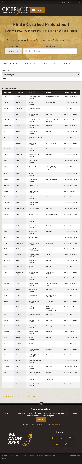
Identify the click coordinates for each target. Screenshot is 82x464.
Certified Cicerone (33, 64)
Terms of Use (23, 455)
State (4, 78)
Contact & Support (75, 455)
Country (5, 70)
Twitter (61, 438)
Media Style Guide (50, 455)
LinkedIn (57, 444)
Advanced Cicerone (53, 64)
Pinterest (66, 444)
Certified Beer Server (13, 64)
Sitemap (4, 458)
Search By (13, 46)
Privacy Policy (56, 424)
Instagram (70, 438)
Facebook (52, 438)
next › (34, 396)
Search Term (50, 46)
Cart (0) (77, 2)
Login (68, 2)
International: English (8, 2)
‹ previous (6, 396)
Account (62, 2)
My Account (5, 455)
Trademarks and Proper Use (36, 455)
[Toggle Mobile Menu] (37, 10)
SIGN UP (41, 419)
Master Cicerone (72, 64)
